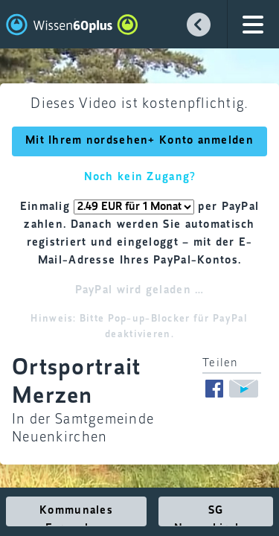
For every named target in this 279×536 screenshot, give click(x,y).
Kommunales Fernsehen (76, 515)
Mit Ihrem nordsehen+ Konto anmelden (139, 141)
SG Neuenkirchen (215, 515)
